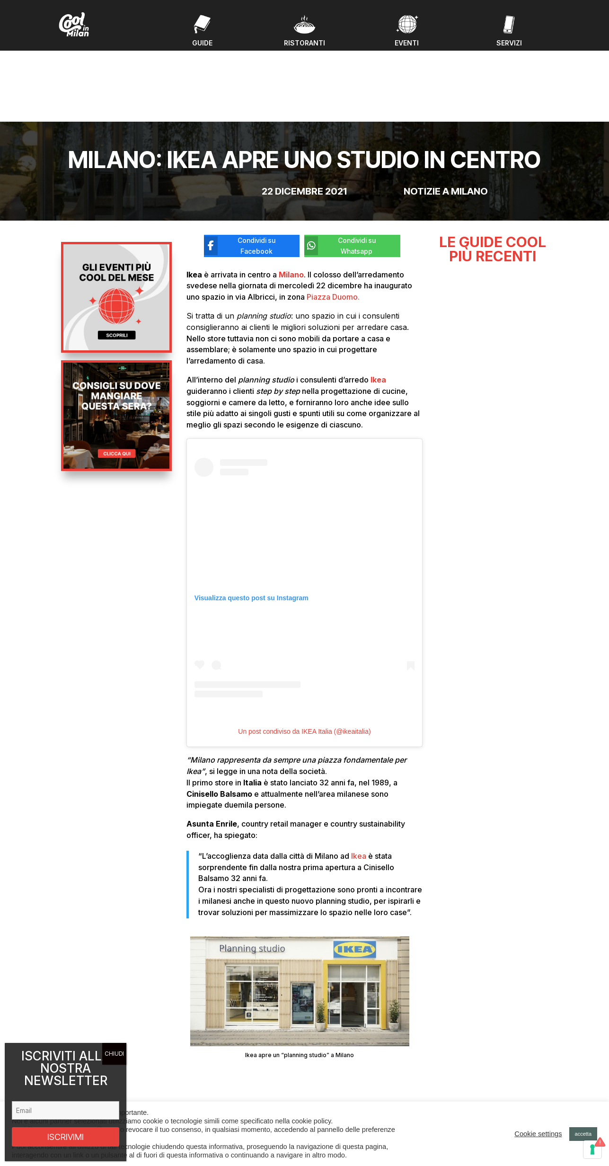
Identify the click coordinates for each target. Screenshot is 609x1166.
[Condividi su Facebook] (244, 169)
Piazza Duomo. (333, 220)
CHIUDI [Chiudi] (114, 1053)
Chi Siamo (204, 1092)
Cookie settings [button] (538, 1134)
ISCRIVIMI (65, 1137)
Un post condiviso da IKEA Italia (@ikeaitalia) (304, 655)
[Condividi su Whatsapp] (345, 169)
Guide (198, 1069)
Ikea (358, 779)
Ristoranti (203, 1081)
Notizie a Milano (446, 115)
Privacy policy (470, 1088)
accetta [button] (583, 1134)
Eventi (198, 1058)
